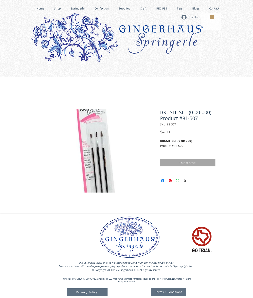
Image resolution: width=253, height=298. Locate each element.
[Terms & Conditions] (168, 292)
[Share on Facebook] (162, 180)
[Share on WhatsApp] (177, 180)
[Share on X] (185, 180)
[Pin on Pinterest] (170, 180)
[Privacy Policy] (87, 292)
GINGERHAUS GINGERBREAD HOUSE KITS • (163, 71)
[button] (212, 16)
